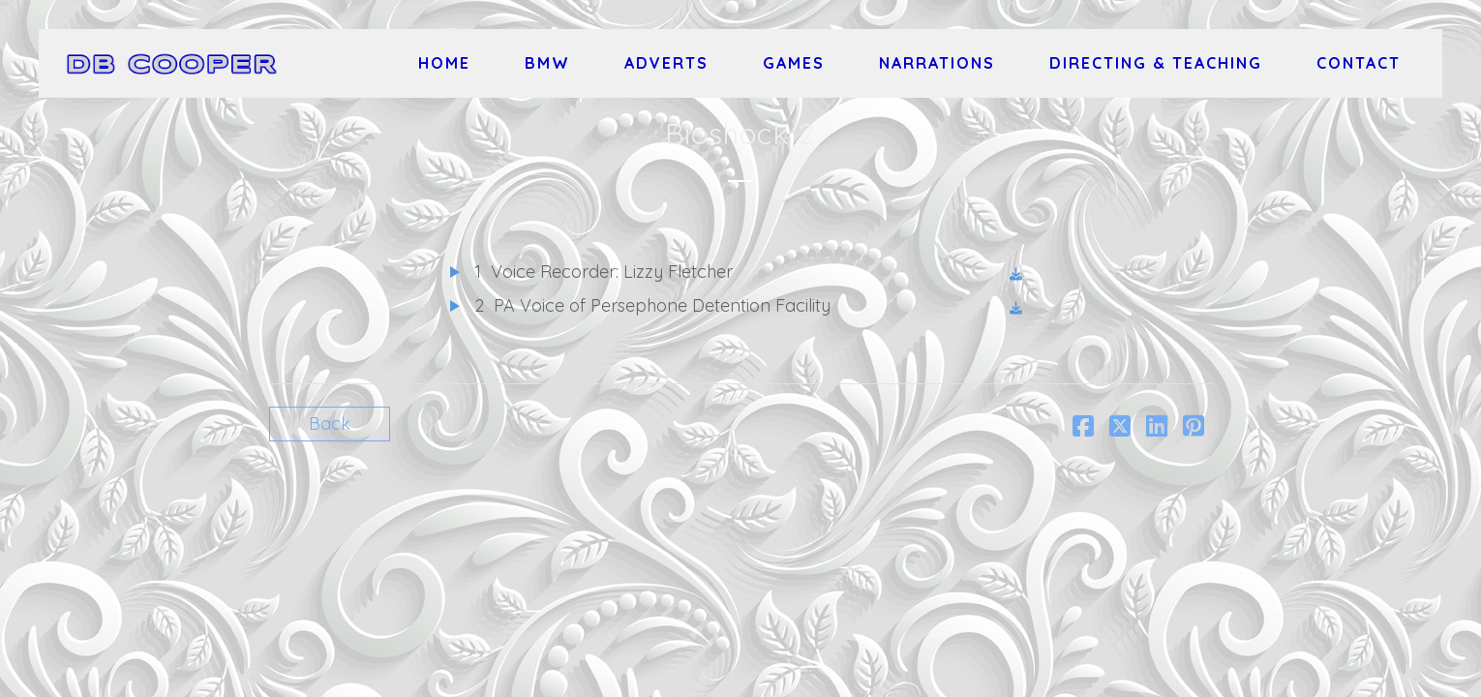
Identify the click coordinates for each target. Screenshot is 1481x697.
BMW (547, 63)
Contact (1358, 63)
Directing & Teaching (1155, 63)
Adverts (666, 63)
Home (444, 63)
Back (329, 423)
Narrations (937, 63)
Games (794, 63)
